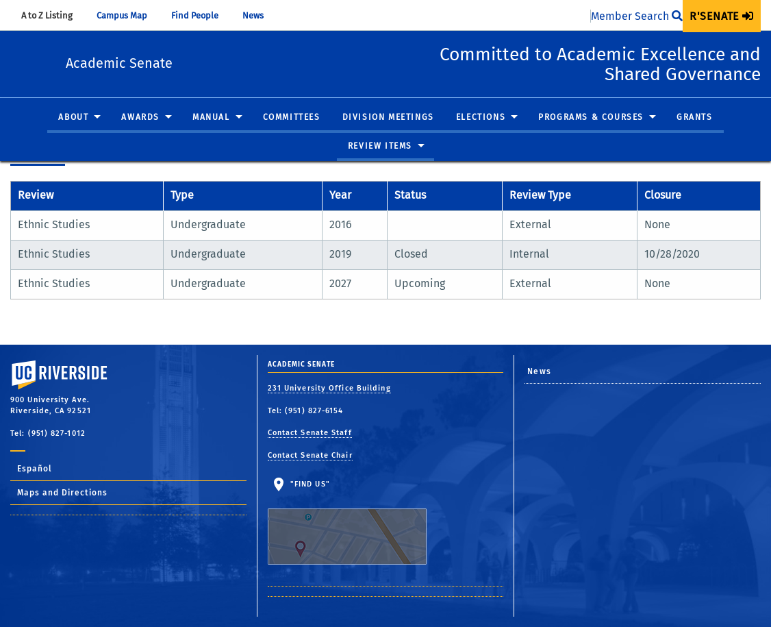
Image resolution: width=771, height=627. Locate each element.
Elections (480, 118)
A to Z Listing (53, 15)
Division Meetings (388, 118)
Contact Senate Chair (310, 455)
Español (34, 469)
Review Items (380, 146)
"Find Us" (356, 522)
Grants (695, 118)
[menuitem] (722, 16)
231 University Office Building (329, 388)
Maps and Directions (62, 492)
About (73, 118)
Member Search (637, 16)
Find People (201, 15)
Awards (140, 118)
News (259, 15)
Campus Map (128, 15)
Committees (291, 118)
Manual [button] (211, 118)
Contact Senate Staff (310, 432)
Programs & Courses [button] (591, 118)
